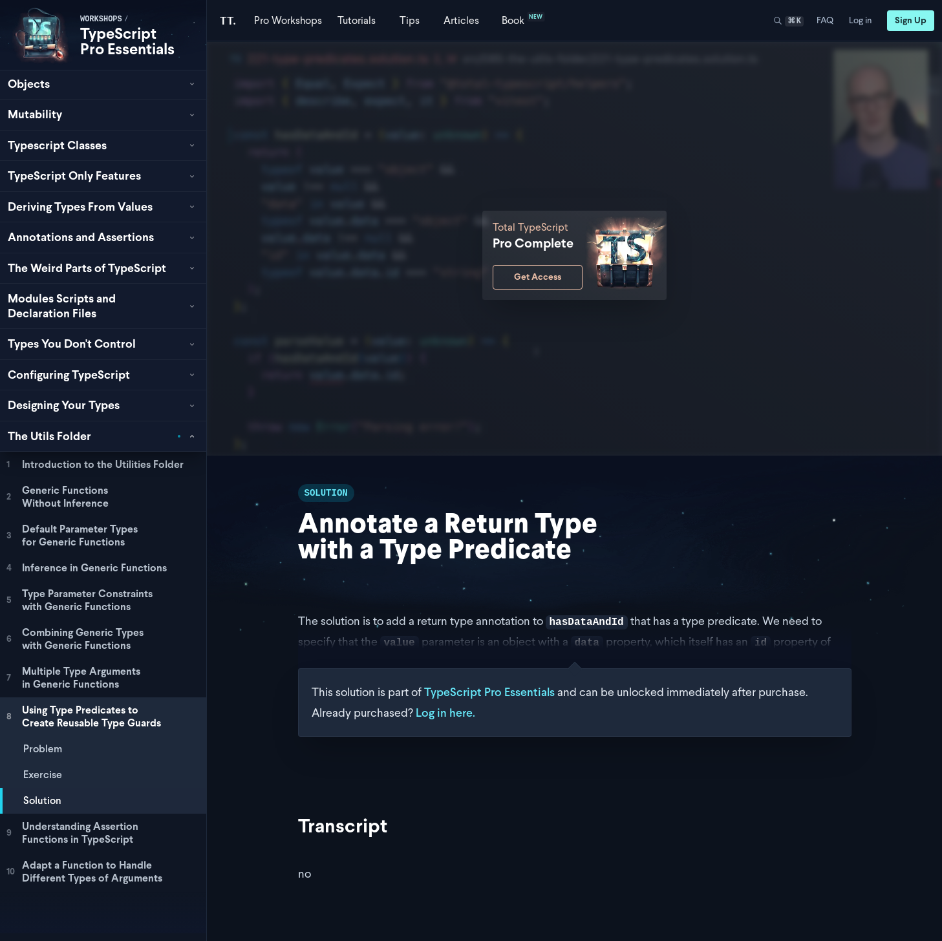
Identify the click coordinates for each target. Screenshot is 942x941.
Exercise (42, 774)
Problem (42, 749)
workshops (101, 19)
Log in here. (445, 712)
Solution (42, 800)
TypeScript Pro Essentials (127, 41)
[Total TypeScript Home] (228, 20)
